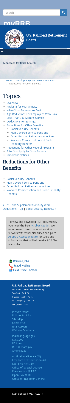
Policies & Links (21, 315)
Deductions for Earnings (21, 121)
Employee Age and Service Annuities (35, 80)
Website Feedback (23, 330)
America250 (19, 350)
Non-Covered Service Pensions (29, 132)
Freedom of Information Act (29, 360)
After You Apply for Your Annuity (26, 151)
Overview (12, 103)
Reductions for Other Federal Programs (31, 147)
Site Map (17, 319)
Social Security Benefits (25, 129)
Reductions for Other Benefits (25, 125)
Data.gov (17, 339)
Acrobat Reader (40, 225)
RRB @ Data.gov (22, 347)
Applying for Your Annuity (22, 106)
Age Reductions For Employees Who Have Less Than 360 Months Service (32, 115)
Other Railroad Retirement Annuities (32, 136)
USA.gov (17, 343)
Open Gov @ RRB (22, 375)
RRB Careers (19, 326)
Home (9, 80)
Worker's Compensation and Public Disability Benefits (32, 142)
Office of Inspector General (28, 378)
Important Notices (18, 155)
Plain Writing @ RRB (24, 371)
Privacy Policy (20, 311)
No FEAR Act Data (23, 364)
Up (21, 208)
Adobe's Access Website (23, 236)
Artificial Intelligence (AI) (26, 356)
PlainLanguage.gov (23, 336)
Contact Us (19, 323)
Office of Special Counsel (27, 367)
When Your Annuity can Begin (24, 110)
